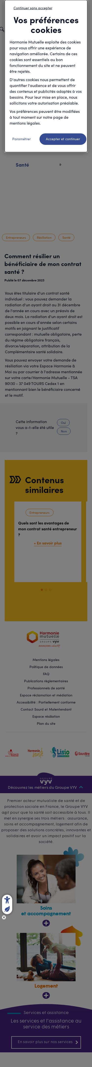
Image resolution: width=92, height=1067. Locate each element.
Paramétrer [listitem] (21, 139)
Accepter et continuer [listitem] (63, 139)
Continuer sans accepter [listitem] (32, 8)
